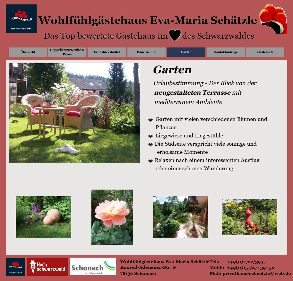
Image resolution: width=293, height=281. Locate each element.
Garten (186, 52)
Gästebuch (265, 52)
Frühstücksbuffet (107, 52)
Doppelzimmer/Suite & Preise (67, 52)
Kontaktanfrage (226, 52)
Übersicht (28, 52)
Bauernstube (146, 52)
